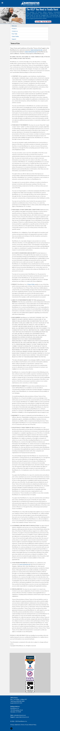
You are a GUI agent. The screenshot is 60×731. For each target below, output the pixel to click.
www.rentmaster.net (36, 50)
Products (14, 28)
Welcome (14, 25)
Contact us (15, 31)
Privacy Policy (31, 284)
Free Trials (14, 33)
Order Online (15, 36)
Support (14, 39)
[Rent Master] (30, 3)
